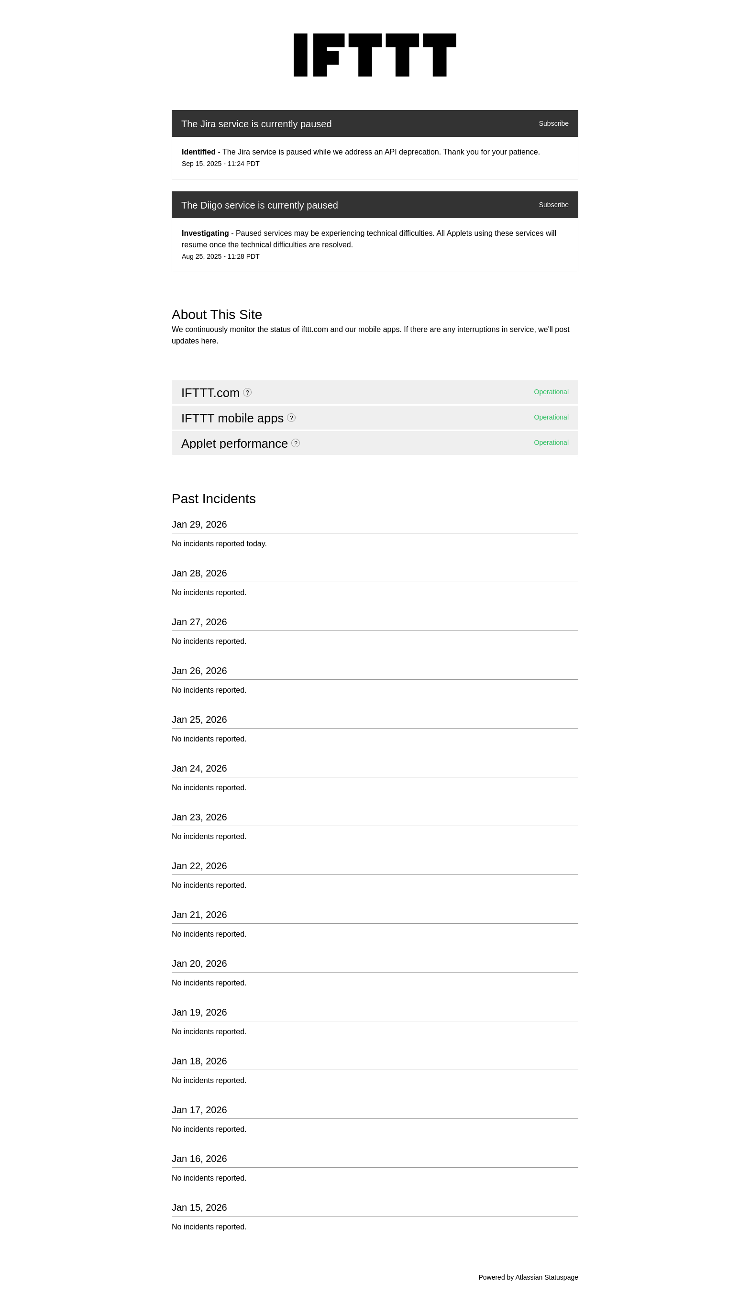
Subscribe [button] (554, 123)
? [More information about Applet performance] (296, 443)
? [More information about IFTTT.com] (247, 392)
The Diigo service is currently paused (259, 205)
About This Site (217, 314)
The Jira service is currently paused (256, 124)
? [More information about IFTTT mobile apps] (291, 418)
